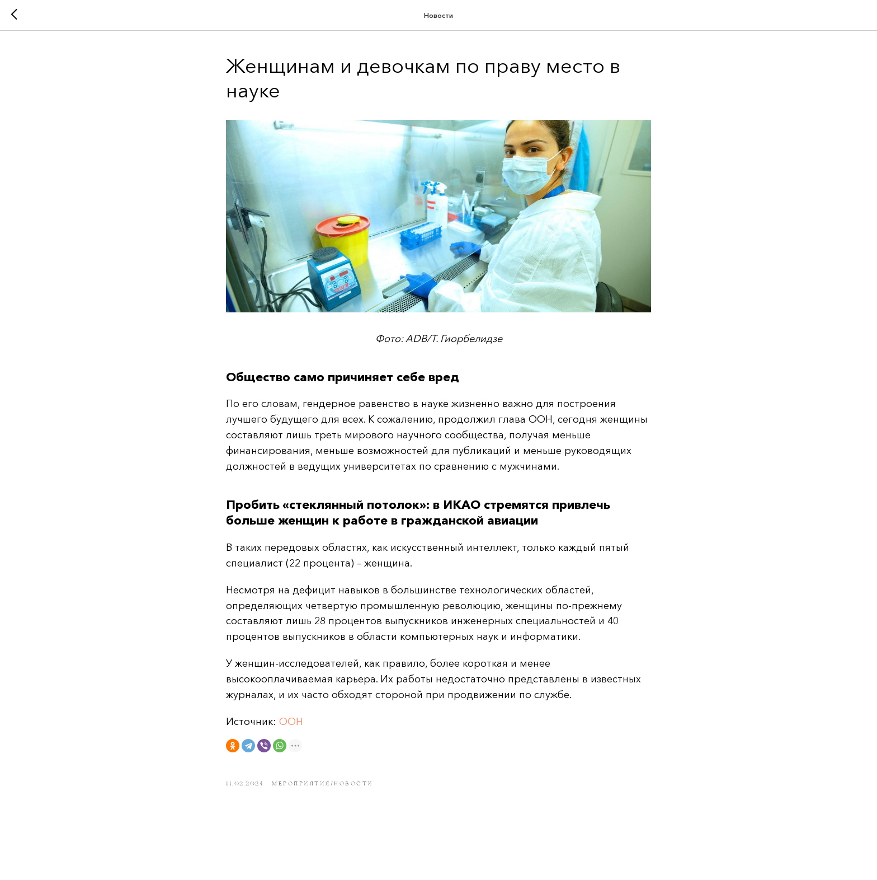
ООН (291, 721)
